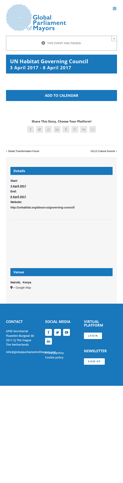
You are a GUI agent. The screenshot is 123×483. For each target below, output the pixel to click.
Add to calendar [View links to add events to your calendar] (61, 95)
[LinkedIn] (48, 341)
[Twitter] (57, 332)
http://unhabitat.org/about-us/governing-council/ (42, 207)
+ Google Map (22, 287)
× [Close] (114, 38)
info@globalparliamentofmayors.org (31, 352)
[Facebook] (48, 332)
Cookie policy (54, 357)
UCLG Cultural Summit (103, 151)
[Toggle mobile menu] (115, 8)
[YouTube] (66, 332)
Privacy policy (54, 353)
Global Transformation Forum (23, 151)
